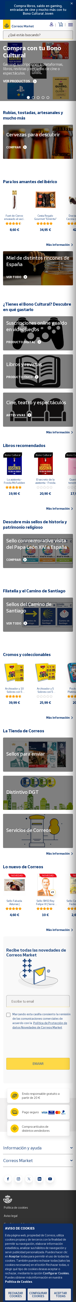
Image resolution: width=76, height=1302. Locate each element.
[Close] (71, 3)
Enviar (38, 1064)
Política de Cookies (18, 1281)
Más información (59, 244)
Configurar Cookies (38, 1294)
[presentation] (41, 1045)
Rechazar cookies (15, 1294)
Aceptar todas (60, 1294)
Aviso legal (10, 1215)
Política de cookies (16, 1207)
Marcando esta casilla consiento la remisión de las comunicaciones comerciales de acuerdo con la (41, 1020)
